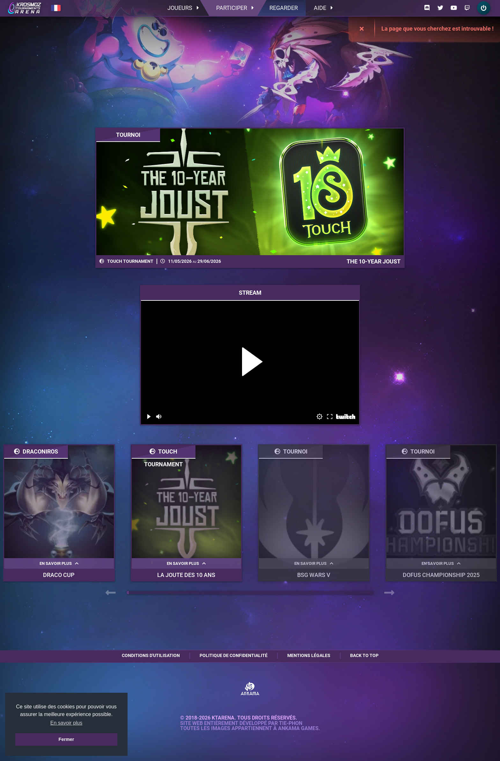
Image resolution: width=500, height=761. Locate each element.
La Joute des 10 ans (186, 575)
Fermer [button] (66, 739)
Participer (235, 7)
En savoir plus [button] (66, 723)
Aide (323, 7)
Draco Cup (59, 575)
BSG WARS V (313, 575)
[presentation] (111, 593)
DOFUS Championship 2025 (441, 575)
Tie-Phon (290, 723)
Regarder (283, 7)
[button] (128, 592)
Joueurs (183, 7)
